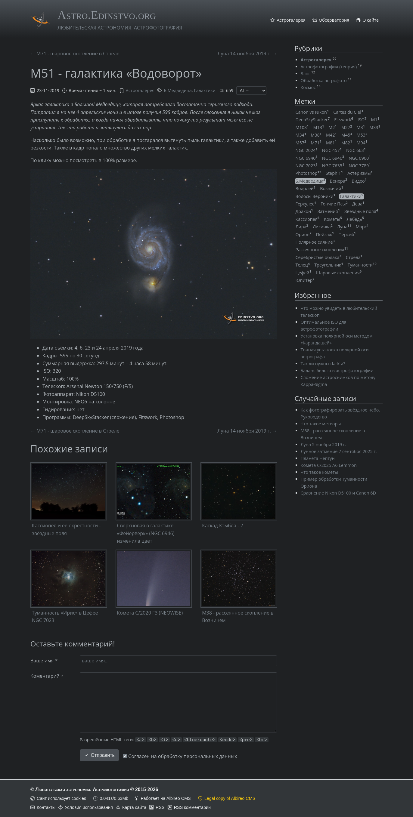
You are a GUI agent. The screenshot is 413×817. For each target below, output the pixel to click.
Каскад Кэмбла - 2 (222, 525)
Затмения (329, 211)
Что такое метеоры (321, 424)
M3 (361, 127)
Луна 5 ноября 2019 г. (323, 444)
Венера (338, 181)
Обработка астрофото (324, 80)
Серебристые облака (318, 257)
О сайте (370, 20)
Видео (359, 181)
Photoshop (308, 173)
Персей (347, 234)
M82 (346, 143)
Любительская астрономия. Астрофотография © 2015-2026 (96, 789)
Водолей (306, 188)
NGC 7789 (360, 165)
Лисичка (323, 227)
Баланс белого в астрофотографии (337, 370)
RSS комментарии (192, 807)
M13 (318, 127)
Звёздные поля (361, 211)
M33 (374, 127)
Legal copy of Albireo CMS (230, 798)
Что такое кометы (319, 472)
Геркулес (306, 204)
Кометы (333, 219)
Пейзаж (325, 234)
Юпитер (305, 280)
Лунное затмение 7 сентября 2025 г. (339, 451)
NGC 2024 (307, 150)
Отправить (99, 755)
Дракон (304, 211)
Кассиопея (308, 219)
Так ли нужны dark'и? (323, 363)
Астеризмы (360, 173)
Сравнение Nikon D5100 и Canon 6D (338, 493)
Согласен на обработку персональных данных (180, 756)
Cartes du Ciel (348, 112)
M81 (331, 143)
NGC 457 (332, 150)
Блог (305, 73)
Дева (358, 204)
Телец (303, 265)
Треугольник (328, 265)
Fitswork (343, 119)
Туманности (362, 265)
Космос (308, 87)
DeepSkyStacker (313, 119)
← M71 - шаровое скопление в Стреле (75, 53)
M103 (302, 127)
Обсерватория (334, 20)
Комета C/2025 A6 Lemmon (329, 465)
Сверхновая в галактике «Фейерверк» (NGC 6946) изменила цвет (146, 533)
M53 (362, 135)
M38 (316, 135)
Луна (344, 227)
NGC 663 (356, 150)
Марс (362, 227)
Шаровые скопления (339, 273)
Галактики (205, 90)
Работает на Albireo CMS (166, 798)
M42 (331, 135)
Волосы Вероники (315, 196)
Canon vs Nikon (312, 112)
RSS (160, 807)
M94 (362, 143)
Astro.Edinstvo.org (106, 15)
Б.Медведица (178, 90)
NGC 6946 (333, 158)
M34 (301, 135)
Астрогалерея (291, 20)
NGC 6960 (360, 158)
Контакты (46, 807)
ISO (362, 119)
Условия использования (89, 807)
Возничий (331, 188)
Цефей (303, 273)
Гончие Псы (334, 204)
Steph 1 (334, 173)
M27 (346, 127)
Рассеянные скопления (322, 249)
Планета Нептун (318, 458)
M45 (346, 135)
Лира (302, 227)
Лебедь (355, 219)
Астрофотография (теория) (329, 66)
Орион (304, 234)
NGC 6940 (307, 158)
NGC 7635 (333, 165)
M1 (375, 119)
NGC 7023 (307, 165)
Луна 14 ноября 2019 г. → (247, 53)
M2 (332, 127)
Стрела (354, 257)
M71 (316, 143)
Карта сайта (134, 807)
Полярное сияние (315, 242)
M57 (301, 143)
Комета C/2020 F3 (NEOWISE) (150, 612)
